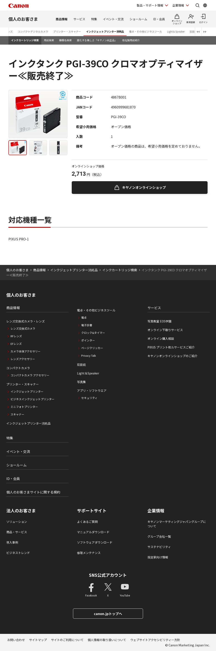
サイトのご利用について (67, 640)
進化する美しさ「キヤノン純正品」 (97, 40)
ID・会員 (159, 19)
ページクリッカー (92, 348)
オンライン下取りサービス (165, 330)
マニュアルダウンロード (93, 532)
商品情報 (62, 19)
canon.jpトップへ (108, 613)
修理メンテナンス (89, 553)
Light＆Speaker (176, 31)
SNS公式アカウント (108, 575)
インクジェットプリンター (27, 391)
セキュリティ (89, 398)
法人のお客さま (21, 511)
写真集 (81, 382)
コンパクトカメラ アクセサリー (30, 375)
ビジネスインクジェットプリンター (32, 399)
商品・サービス (16, 532)
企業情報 (155, 511)
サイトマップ (38, 640)
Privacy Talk (88, 356)
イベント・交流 (113, 19)
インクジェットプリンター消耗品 (105, 31)
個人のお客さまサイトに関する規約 (33, 492)
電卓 (84, 317)
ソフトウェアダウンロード (94, 542)
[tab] (17, 147)
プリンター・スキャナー (67, 31)
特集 (94, 19)
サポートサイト (92, 511)
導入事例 (12, 542)
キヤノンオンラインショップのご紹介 (172, 356)
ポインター (88, 340)
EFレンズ (16, 344)
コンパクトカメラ (18, 368)
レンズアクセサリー (23, 359)
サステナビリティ (159, 547)
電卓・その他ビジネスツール (145, 31)
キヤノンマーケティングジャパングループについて (176, 523)
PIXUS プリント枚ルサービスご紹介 (171, 347)
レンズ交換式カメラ (23, 328)
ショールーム (138, 19)
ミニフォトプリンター (24, 407)
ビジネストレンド (18, 553)
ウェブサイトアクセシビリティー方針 (155, 640)
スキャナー (17, 414)
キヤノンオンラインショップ (144, 187)
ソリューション (16, 521)
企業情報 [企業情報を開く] (178, 5)
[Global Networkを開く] (205, 5)
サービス (79, 19)
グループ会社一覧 (159, 536)
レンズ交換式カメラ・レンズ (25, 321)
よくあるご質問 (87, 521)
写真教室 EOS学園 (159, 321)
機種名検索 (65, 40)
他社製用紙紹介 (131, 40)
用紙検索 (49, 40)
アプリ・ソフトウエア (92, 390)
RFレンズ (16, 336)
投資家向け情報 (157, 557)
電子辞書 (86, 325)
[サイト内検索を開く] (197, 5)
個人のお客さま (23, 19)
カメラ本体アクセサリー (25, 351)
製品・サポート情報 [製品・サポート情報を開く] (150, 5)
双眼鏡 (81, 364)
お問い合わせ (16, 640)
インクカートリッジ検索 (25, 40)
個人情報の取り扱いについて (107, 640)
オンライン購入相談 (160, 338)
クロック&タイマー (93, 333)
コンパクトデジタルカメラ (33, 31)
